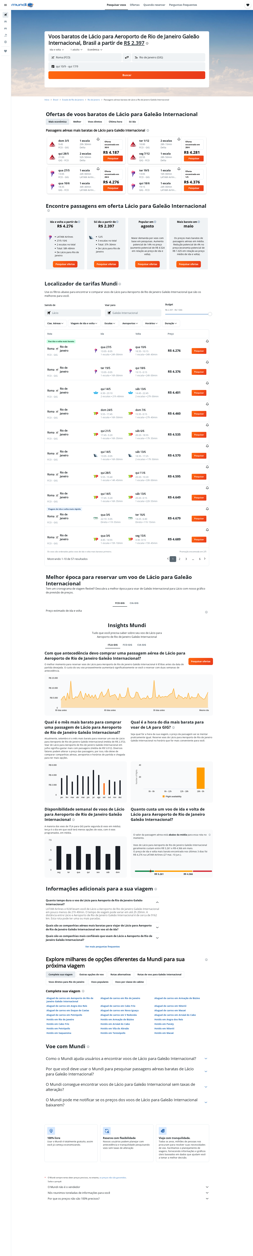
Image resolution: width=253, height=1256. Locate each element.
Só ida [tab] (137, 121)
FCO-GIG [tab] (125, 570)
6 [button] (205, 526)
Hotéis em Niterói (170, 995)
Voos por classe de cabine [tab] (135, 949)
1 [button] (178, 526)
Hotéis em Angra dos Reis (174, 986)
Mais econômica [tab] (63, 121)
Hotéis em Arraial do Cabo (120, 991)
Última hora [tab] (120, 121)
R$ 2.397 (139, 42)
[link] (70, 264)
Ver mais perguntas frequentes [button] (108, 914)
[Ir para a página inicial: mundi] (23, 5)
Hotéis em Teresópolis (118, 1000)
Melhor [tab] (82, 121)
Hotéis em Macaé (169, 1000)
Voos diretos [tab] (100, 121)
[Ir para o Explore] (5, 42)
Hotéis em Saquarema (64, 1000)
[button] (5, 5)
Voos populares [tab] (105, 949)
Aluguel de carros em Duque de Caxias (73, 977)
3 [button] (191, 526)
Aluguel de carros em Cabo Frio (123, 973)
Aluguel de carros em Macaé (175, 977)
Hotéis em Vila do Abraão (120, 995)
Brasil (61, 99)
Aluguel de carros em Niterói (176, 973)
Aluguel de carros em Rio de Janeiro (125, 965)
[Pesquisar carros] (5, 28)
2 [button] (185, 526)
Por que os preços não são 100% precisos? (133, 1166)
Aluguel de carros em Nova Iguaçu (125, 977)
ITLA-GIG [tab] (118, 612)
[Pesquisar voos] (5, 15)
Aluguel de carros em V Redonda (124, 982)
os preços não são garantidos (118, 1145)
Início (52, 99)
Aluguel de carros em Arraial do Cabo (180, 982)
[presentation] (152, 43)
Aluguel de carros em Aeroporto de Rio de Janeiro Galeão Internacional (75, 967)
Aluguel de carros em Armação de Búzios (182, 965)
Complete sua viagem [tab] (66, 941)
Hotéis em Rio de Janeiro (65, 986)
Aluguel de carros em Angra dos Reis (72, 973)
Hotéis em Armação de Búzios (122, 986)
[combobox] (62, 49)
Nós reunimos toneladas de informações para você (133, 1160)
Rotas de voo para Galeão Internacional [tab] (165, 941)
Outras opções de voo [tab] (97, 941)
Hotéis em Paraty (169, 991)
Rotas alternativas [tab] (126, 941)
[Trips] (5, 51)
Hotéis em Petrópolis (63, 995)
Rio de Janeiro (99, 99)
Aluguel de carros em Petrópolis (69, 982)
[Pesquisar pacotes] (5, 35)
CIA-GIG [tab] (139, 570)
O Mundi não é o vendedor (133, 1154)
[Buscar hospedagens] (5, 21)
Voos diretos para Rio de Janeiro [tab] (72, 949)
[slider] (215, 314)
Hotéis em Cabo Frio (63, 991)
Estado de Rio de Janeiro (78, 99)
